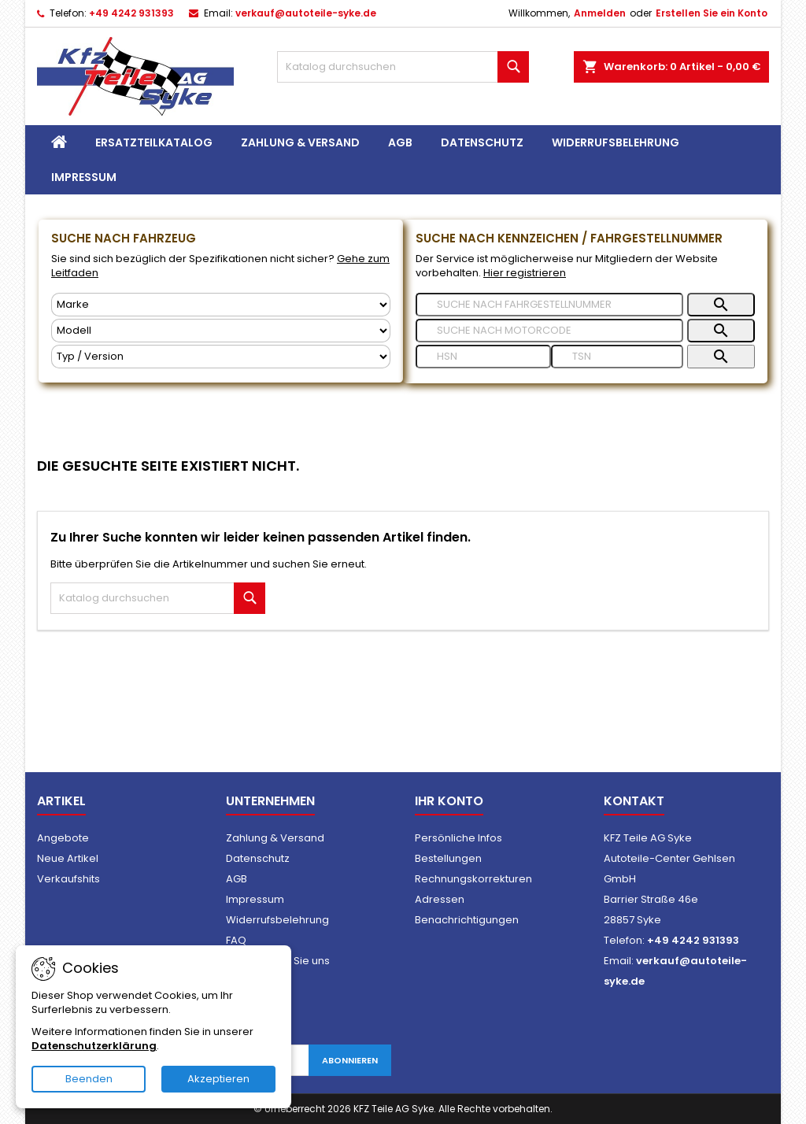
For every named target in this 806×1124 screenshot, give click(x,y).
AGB (400, 142)
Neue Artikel (67, 858)
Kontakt (634, 801)
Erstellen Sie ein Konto (711, 13)
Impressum (83, 177)
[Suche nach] (549, 304)
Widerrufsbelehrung (615, 142)
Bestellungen (448, 858)
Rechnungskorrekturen (473, 878)
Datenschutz (482, 142)
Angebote (63, 837)
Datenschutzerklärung (94, 1045)
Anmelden (600, 13)
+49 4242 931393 (131, 13)
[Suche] (403, 67)
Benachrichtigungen (467, 919)
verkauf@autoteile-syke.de (305, 13)
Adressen (439, 899)
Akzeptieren (218, 1078)
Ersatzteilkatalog (154, 142)
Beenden (89, 1078)
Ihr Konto (449, 801)
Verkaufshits (68, 878)
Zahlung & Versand (300, 142)
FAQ (236, 940)
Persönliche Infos (458, 837)
